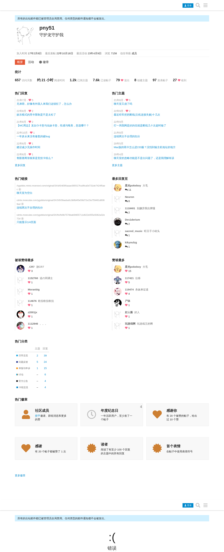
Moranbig (34, 289)
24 (45, 361)
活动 (31, 62)
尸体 (127, 300)
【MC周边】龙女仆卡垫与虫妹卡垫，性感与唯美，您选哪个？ (53, 125)
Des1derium (132, 219)
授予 (37, 415)
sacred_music (133, 231)
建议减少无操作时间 (28, 147)
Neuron (129, 196)
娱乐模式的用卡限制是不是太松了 (36, 114)
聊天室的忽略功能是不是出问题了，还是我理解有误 (144, 158)
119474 (129, 289)
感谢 (38, 446)
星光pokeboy (133, 185)
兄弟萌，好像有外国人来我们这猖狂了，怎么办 (44, 103)
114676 (32, 300)
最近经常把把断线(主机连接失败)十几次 (137, 114)
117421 (129, 278)
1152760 (33, 278)
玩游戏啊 (130, 323)
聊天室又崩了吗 (123, 103)
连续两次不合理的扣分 (127, 136)
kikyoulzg (131, 242)
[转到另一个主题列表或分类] (205, 5)
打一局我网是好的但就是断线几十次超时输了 (140, 125)
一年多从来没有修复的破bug (33, 136)
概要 (20, 62)
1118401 (130, 208)
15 (45, 368)
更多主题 (117, 165)
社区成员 (42, 410)
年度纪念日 (109, 410)
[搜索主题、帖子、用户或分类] (198, 5)
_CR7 (31, 266)
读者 (104, 444)
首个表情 (173, 446)
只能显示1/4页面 (26, 222)
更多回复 (20, 165)
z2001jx (32, 312)
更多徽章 (20, 475)
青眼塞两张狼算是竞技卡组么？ (35, 158)
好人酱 (129, 312)
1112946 (33, 323)
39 (45, 355)
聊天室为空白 (24, 192)
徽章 (44, 62)
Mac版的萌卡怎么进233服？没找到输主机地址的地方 (145, 147)
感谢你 (171, 410)
